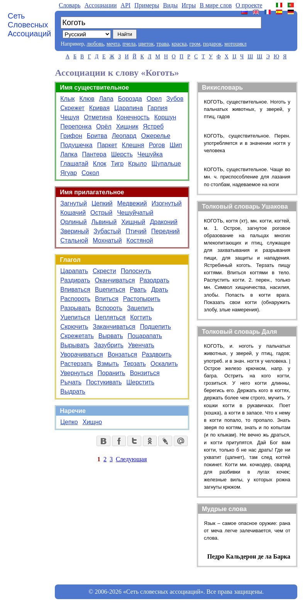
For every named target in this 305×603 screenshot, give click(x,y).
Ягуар (68, 173)
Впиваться (75, 289)
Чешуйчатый (135, 212)
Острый (101, 212)
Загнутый (73, 203)
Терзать (135, 363)
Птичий (136, 231)
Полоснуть (136, 271)
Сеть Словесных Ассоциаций (29, 25)
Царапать (74, 271)
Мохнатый (107, 240)
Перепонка (76, 126)
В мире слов (216, 5)
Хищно (92, 422)
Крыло (137, 163)
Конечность (133, 117)
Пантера (94, 154)
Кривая (99, 108)
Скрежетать (77, 336)
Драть (159, 289)
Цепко (69, 422)
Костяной (140, 240)
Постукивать (104, 382)
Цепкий (102, 203)
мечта (113, 44)
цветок (146, 44)
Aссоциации (101, 5)
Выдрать (72, 391)
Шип (175, 145)
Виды (170, 5)
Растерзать (76, 363)
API (125, 5)
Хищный (133, 222)
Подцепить (155, 326)
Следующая (131, 459)
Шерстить (140, 382)
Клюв (86, 98)
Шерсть (122, 154)
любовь (95, 44)
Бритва (97, 135)
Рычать (70, 382)
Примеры (146, 5)
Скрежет (72, 108)
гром (194, 44)
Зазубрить (108, 345)
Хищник (127, 126)
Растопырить (142, 299)
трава (162, 44)
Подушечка (76, 145)
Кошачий (73, 212)
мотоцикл (235, 44)
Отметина (98, 117)
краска (178, 44)
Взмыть (108, 363)
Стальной (74, 240)
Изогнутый (167, 203)
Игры (188, 5)
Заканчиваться (114, 326)
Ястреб (153, 126)
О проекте (249, 5)
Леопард (124, 135)
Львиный (104, 222)
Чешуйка (150, 154)
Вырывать (74, 345)
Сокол (90, 173)
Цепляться (110, 317)
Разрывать (75, 308)
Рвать (138, 289)
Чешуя (69, 117)
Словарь (69, 5)
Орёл (104, 126)
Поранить (111, 373)
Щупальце (166, 163)
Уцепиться (75, 317)
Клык (67, 98)
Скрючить (74, 326)
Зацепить (140, 308)
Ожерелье (155, 135)
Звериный (74, 231)
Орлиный (73, 222)
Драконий (163, 222)
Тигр (117, 163)
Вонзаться (122, 354)
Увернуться (76, 373)
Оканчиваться (115, 280)
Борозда (130, 98)
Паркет (107, 145)
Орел (154, 98)
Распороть (75, 299)
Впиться (107, 299)
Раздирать (75, 280)
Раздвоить (156, 354)
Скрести (104, 271)
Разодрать (154, 280)
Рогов (157, 145)
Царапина (128, 108)
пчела (129, 44)
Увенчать (141, 345)
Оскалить (164, 363)
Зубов (174, 98)
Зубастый (107, 231)
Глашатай (74, 163)
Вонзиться (144, 373)
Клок (100, 163)
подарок (212, 44)
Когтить (141, 317)
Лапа (106, 98)
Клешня (133, 145)
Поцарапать (144, 336)
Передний (165, 231)
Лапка (68, 154)
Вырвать (110, 336)
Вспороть (108, 308)
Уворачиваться (81, 354)
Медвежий (132, 203)
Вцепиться (110, 289)
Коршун (165, 117)
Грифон (71, 135)
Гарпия (157, 108)
